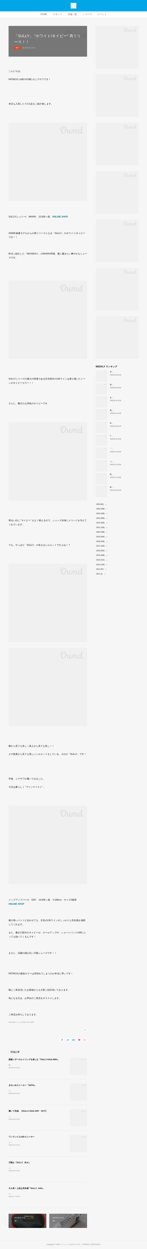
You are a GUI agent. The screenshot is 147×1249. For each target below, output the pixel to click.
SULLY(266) (30, 1022)
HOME (43, 14)
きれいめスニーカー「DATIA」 (23, 1085)
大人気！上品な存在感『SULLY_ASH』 (26, 1188)
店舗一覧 (72, 14)
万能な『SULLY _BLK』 (20, 1162)
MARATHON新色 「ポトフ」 (121, 423)
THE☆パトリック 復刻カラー (122, 436)
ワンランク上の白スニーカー (22, 1137)
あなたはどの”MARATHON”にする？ (124, 397)
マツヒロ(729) (20, 1022)
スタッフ (57, 14)
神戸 (17, 48)
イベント (102, 14)
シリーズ (87, 14)
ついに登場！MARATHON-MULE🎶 (123, 462)
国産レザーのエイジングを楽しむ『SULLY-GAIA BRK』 (34, 1059)
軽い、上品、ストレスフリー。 (122, 474)
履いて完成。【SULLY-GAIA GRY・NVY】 (28, 1111)
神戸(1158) (12, 1022)
